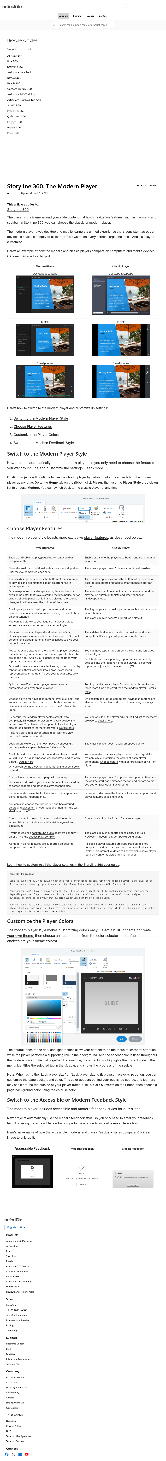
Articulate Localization (20, 72)
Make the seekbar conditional (27, 568)
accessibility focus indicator (26, 822)
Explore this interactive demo (102, 851)
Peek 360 (13, 133)
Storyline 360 (15, 67)
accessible (61, 1109)
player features (96, 537)
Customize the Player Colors (36, 435)
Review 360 (14, 78)
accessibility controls (42, 836)
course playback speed (23, 747)
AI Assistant (14, 56)
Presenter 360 (15, 111)
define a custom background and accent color (52, 766)
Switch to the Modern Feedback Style (44, 443)
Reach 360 (13, 83)
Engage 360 (14, 122)
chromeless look (19, 688)
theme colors (45, 941)
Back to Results (148, 185)
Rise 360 (12, 61)
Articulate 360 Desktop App (24, 100)
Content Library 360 (19, 89)
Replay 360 (14, 127)
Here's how (130, 1123)
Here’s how (58, 911)
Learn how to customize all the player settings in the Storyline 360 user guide (63, 865)
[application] (157, 1452)
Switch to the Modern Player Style (41, 418)
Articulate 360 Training (21, 94)
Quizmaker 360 (16, 116)
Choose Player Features (33, 426)
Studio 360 (14, 105)
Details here (66, 727)
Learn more (94, 468)
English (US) (17, 1228)
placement (28, 807)
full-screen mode (32, 736)
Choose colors (109, 761)
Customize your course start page (29, 777)
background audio (43, 832)
